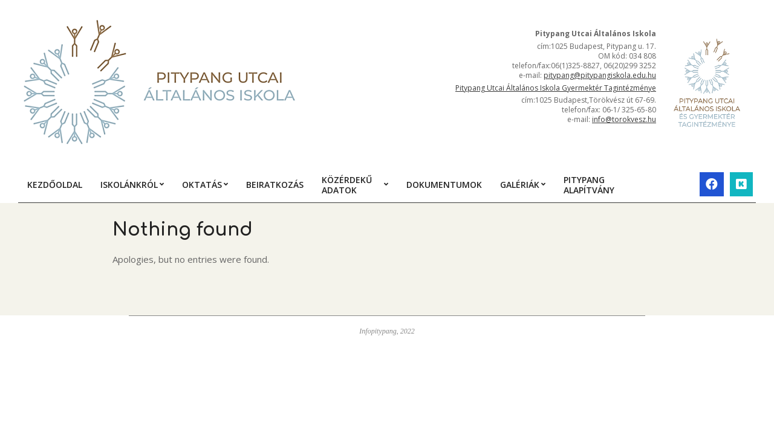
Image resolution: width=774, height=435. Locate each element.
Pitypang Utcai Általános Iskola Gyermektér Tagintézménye (555, 88)
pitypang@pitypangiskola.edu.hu (600, 75)
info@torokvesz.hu (624, 119)
